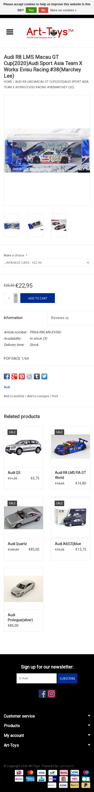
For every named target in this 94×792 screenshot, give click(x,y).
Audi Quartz (17, 544)
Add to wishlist (14, 396)
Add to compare (38, 396)
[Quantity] (9, 298)
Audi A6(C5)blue (68, 544)
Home (8, 81)
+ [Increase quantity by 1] (16, 296)
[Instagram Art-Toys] (51, 694)
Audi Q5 (14, 473)
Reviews (60, 318)
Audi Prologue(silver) (20, 617)
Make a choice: (15, 255)
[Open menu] (10, 32)
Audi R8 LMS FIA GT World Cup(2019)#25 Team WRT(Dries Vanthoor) (70, 475)
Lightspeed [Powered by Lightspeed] (66, 766)
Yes (31, 10)
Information (13, 318)
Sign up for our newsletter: (47, 667)
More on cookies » (63, 10)
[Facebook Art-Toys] (43, 694)
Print (55, 396)
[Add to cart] (37, 298)
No (43, 10)
